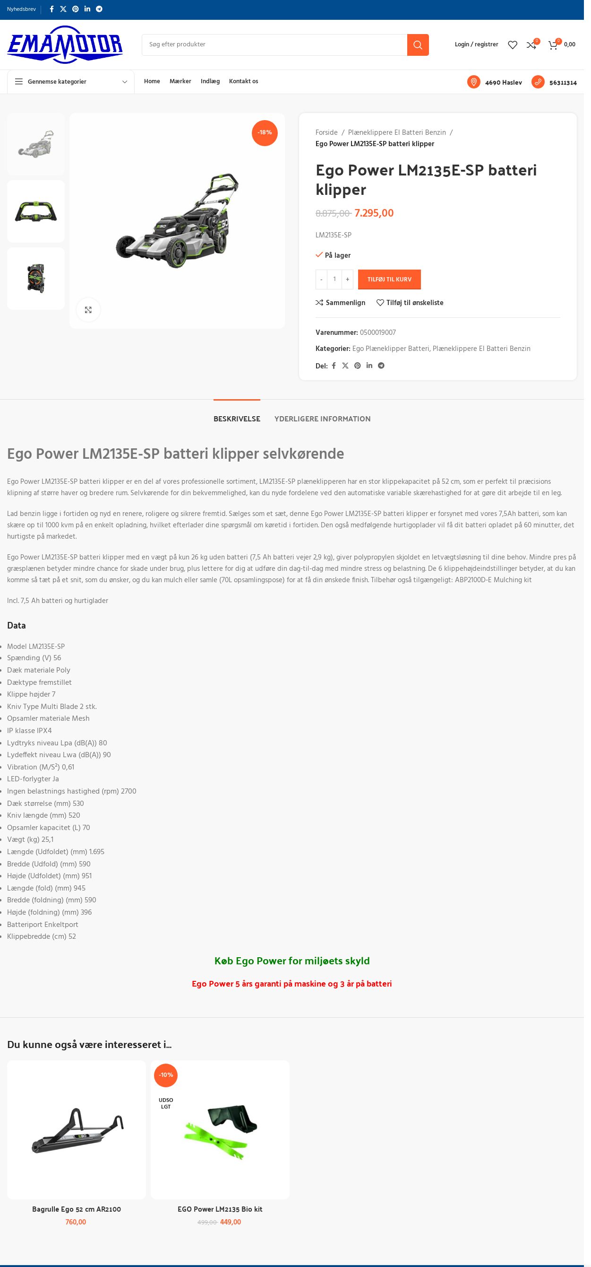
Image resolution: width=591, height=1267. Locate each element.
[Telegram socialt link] (99, 10)
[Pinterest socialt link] (75, 10)
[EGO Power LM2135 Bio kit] (220, 1129)
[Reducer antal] (321, 279)
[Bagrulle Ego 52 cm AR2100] (76, 1129)
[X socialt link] (63, 10)
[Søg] (285, 45)
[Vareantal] (334, 279)
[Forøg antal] (347, 279)
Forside (327, 133)
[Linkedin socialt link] (87, 10)
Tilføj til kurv (389, 280)
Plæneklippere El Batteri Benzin (397, 133)
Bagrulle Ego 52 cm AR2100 (76, 1208)
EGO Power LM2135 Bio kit (220, 1208)
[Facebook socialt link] (51, 10)
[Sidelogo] (65, 44)
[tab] (237, 413)
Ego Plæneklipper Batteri (390, 349)
